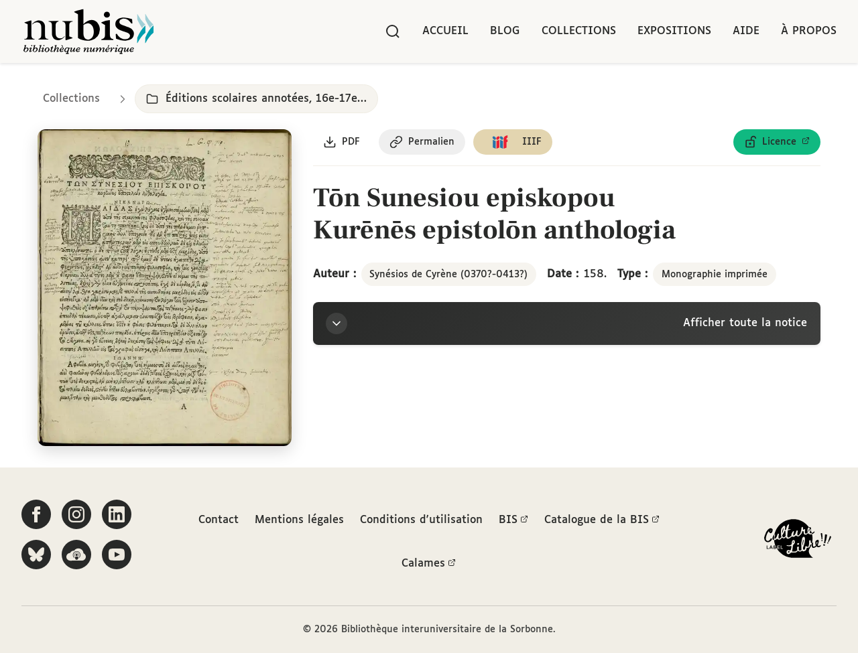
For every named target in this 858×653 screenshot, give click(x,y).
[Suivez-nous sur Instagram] (76, 514)
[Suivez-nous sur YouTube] (116, 554)
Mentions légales (299, 519)
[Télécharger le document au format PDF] (342, 142)
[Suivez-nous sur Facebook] (36, 514)
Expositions (674, 31)
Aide (746, 31)
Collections (579, 31)
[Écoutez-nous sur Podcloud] (76, 554)
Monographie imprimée (715, 274)
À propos (809, 31)
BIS (513, 519)
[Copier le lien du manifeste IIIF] (514, 142)
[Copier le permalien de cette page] (422, 142)
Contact (218, 519)
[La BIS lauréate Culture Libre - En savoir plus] (798, 541)
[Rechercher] (393, 31)
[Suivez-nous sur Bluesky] (36, 554)
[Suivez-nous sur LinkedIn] (116, 514)
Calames (429, 564)
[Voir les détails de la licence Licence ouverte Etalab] (776, 142)
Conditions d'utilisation (421, 519)
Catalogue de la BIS (602, 519)
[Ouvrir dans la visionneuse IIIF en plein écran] (165, 288)
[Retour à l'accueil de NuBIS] (88, 31)
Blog (505, 31)
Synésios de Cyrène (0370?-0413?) (448, 274)
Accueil (445, 31)
